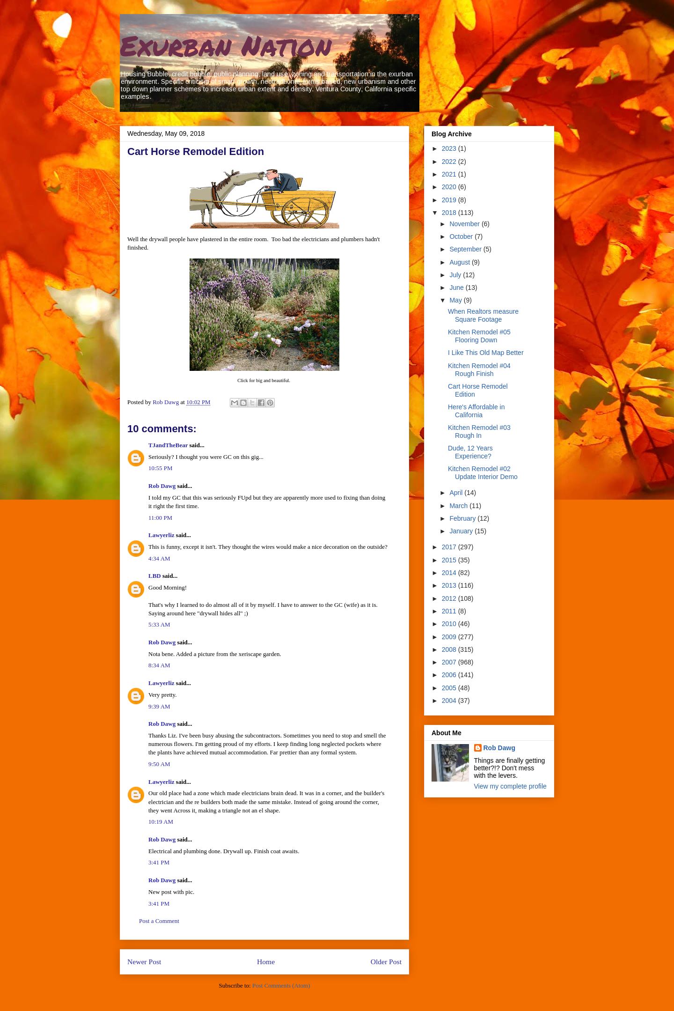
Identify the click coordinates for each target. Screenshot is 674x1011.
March (459, 505)
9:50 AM (159, 763)
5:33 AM (159, 624)
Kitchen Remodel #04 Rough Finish (479, 369)
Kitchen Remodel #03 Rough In (479, 431)
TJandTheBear (168, 445)
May (456, 300)
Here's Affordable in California (476, 411)
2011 (450, 611)
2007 (450, 662)
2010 (450, 623)
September (466, 249)
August (460, 262)
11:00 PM (160, 517)
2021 (450, 174)
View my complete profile (510, 786)
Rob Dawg (162, 485)
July (456, 275)
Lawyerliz (161, 535)
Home (266, 962)
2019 (450, 200)
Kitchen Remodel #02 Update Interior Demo (483, 472)
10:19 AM (160, 821)
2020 (450, 187)
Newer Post (144, 962)
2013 (450, 585)
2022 (450, 161)
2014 (450, 572)
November (465, 224)
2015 (450, 560)
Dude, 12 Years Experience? (470, 452)
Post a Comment (159, 920)
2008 (450, 649)
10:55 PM (160, 468)
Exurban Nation (225, 45)
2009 (450, 637)
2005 (450, 688)
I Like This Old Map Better (486, 352)
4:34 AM (159, 558)
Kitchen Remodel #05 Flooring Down (479, 336)
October (462, 236)
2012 (450, 598)
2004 (450, 700)
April (456, 492)
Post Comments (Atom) (281, 985)
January (462, 531)
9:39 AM (159, 706)
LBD (154, 575)
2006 (450, 675)
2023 (450, 148)
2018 (450, 212)
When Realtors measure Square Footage (483, 315)
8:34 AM (159, 665)
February (463, 518)
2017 (450, 547)
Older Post (386, 962)
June (457, 287)
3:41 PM (158, 862)
